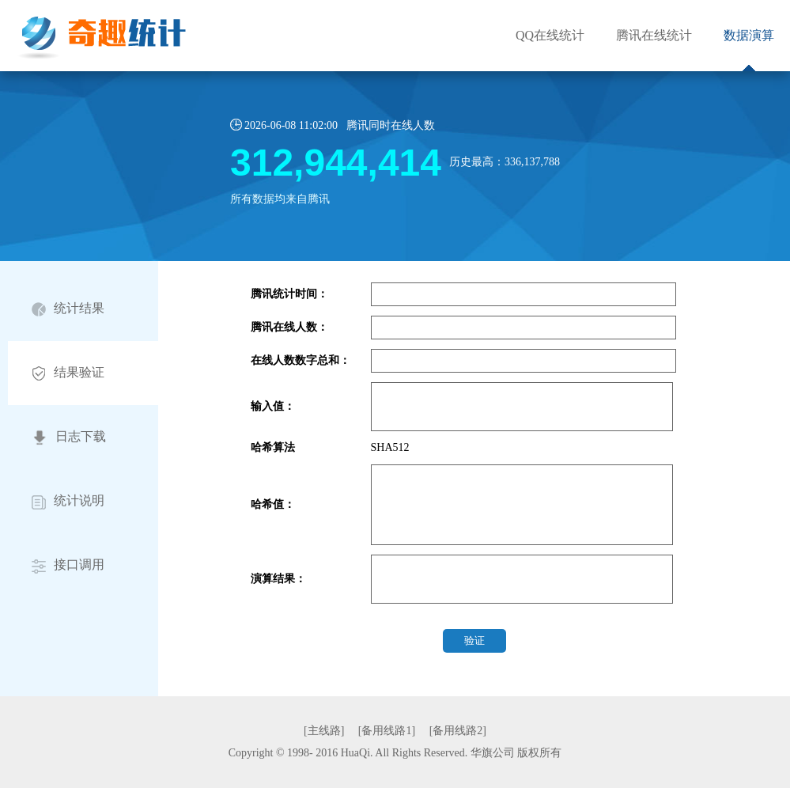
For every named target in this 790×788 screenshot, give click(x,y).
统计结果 (68, 308)
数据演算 (749, 35)
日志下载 (69, 437)
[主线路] (324, 731)
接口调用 (68, 565)
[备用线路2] (457, 731)
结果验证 (68, 373)
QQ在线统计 (550, 35)
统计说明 (68, 501)
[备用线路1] (386, 731)
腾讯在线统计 (654, 35)
